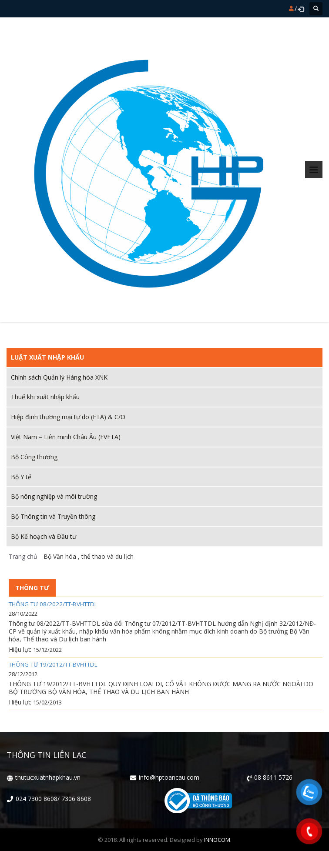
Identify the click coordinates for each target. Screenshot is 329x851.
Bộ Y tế (21, 477)
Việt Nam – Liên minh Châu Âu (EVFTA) (66, 437)
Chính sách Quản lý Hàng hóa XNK (59, 377)
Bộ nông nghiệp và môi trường (54, 496)
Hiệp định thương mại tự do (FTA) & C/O (68, 417)
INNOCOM (217, 840)
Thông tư (32, 588)
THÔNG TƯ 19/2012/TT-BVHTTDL (53, 664)
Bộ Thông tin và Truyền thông (53, 516)
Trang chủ (23, 556)
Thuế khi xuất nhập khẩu (45, 397)
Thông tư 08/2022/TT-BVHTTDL (53, 604)
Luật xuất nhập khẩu (47, 357)
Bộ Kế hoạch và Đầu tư (43, 536)
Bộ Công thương (34, 457)
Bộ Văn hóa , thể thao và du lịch (87, 556)
